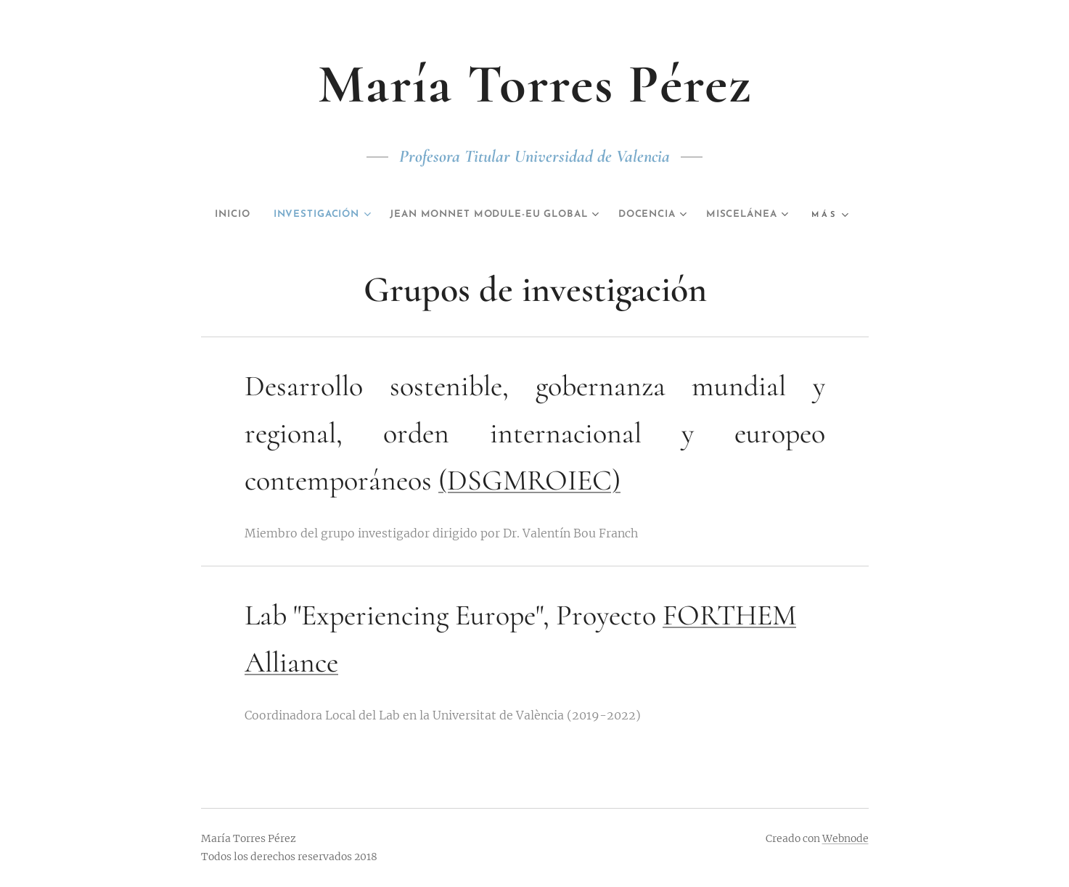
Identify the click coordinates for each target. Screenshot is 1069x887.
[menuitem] (260, 215)
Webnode (845, 838)
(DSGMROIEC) (529, 480)
